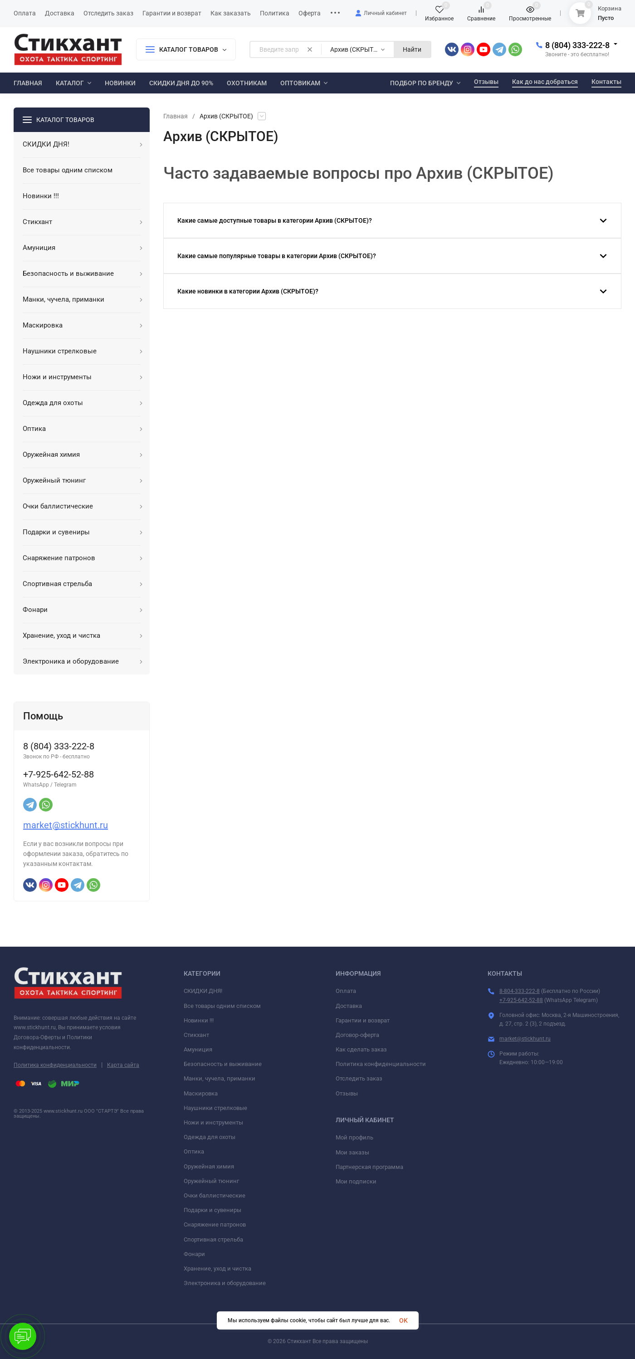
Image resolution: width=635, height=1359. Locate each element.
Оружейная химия (209, 1166)
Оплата (346, 990)
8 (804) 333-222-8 (577, 45)
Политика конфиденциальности (55, 1065)
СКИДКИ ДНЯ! (203, 990)
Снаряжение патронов (215, 1224)
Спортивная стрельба (213, 1239)
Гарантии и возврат (363, 1020)
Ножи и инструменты (213, 1122)
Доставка (349, 1005)
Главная (175, 116)
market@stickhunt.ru (65, 825)
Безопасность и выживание (223, 1064)
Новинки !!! (199, 1020)
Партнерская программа (369, 1166)
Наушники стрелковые (215, 1108)
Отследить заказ (359, 1078)
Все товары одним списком (222, 1005)
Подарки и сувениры (212, 1210)
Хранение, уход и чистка (217, 1268)
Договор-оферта (357, 1034)
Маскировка (201, 1093)
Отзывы (347, 1093)
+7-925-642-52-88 (521, 1000)
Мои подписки (356, 1181)
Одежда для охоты (209, 1137)
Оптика (194, 1151)
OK (403, 1320)
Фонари (194, 1254)
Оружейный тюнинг (211, 1181)
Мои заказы (352, 1152)
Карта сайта (123, 1065)
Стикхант (196, 1034)
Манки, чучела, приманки (219, 1078)
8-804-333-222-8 (519, 991)
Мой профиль (354, 1137)
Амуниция (198, 1049)
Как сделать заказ (361, 1049)
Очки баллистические (214, 1195)
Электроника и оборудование (225, 1283)
